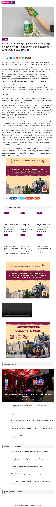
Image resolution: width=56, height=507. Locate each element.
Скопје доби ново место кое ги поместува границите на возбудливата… (32, 412)
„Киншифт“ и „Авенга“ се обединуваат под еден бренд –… (27, 459)
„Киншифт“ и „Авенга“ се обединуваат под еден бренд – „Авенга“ (30, 405)
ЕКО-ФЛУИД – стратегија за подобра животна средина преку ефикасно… (32, 420)
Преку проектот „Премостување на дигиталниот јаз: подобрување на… (31, 428)
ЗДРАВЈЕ (5, 39)
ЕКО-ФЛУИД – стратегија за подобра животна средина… (27, 474)
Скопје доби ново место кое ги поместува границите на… (27, 466)
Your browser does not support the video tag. (17, 310)
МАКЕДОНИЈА (28, 390)
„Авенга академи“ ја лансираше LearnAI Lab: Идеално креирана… (30, 451)
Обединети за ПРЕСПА (17, 436)
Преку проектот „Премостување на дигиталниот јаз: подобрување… (31, 481)
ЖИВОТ (6, 234)
